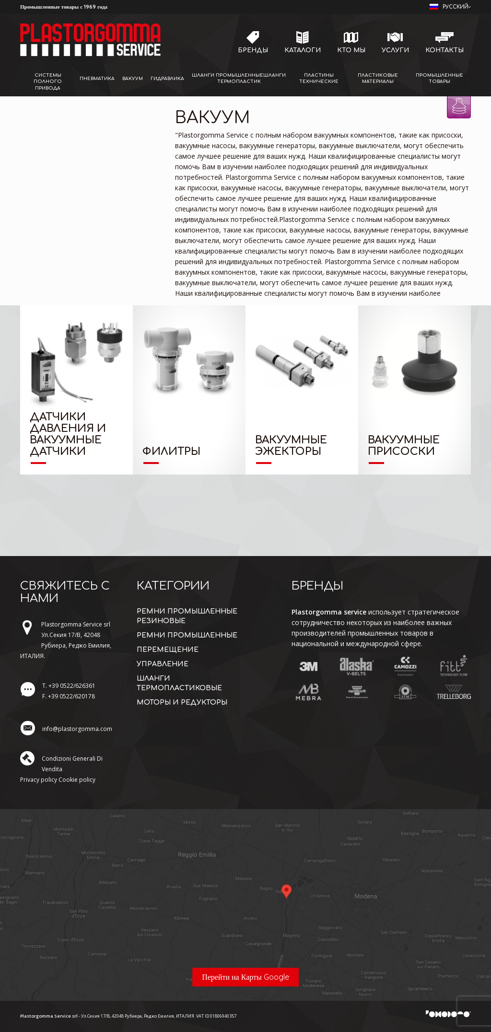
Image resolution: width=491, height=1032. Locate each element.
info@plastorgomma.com (77, 729)
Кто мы (351, 50)
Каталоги (302, 50)
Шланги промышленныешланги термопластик (239, 78)
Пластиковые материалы (378, 78)
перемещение (168, 649)
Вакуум (132, 78)
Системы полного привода (48, 82)
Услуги (395, 50)
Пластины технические (319, 78)
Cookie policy (76, 780)
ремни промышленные (187, 635)
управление (162, 664)
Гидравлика (167, 78)
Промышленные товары (439, 78)
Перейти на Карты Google (245, 977)
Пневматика (97, 78)
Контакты (444, 50)
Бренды (253, 50)
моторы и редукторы (182, 702)
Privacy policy (38, 780)
